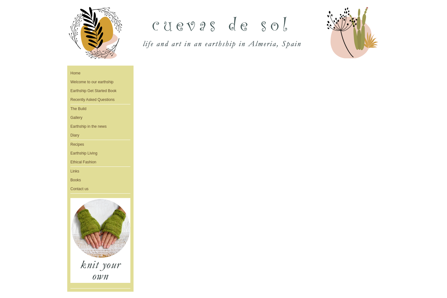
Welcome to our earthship (92, 82)
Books (75, 180)
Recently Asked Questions (92, 99)
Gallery (76, 117)
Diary (74, 135)
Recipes (77, 144)
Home (75, 73)
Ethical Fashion (83, 162)
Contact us (79, 189)
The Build (78, 109)
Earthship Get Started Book (93, 91)
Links (74, 171)
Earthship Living (83, 153)
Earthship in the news (88, 126)
